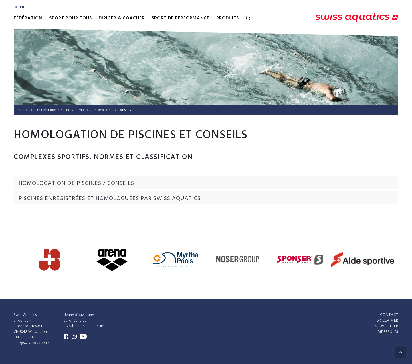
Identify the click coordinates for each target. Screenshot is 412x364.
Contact (389, 315)
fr (22, 7)
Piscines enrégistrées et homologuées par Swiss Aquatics (110, 198)
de (16, 7)
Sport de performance (180, 18)
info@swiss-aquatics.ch (32, 343)
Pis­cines (65, 110)
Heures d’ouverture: (79, 315)
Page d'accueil (28, 110)
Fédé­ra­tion (49, 110)
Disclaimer (387, 321)
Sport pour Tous (70, 18)
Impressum (387, 332)
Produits (227, 18)
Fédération (28, 18)
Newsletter (386, 326)
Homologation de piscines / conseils (76, 183)
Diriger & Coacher (122, 18)
